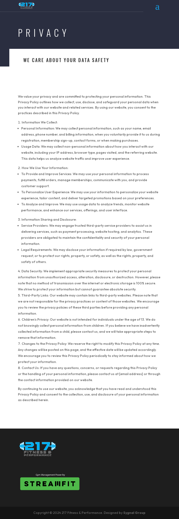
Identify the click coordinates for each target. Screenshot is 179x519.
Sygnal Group (134, 513)
